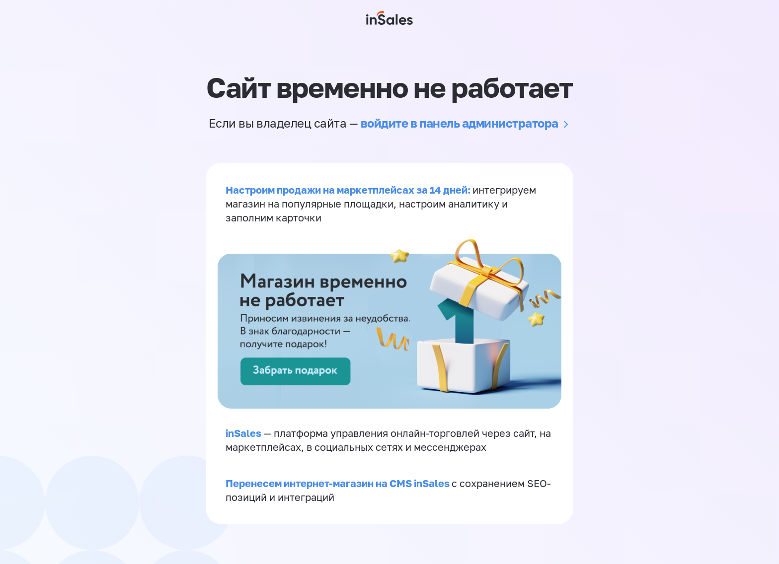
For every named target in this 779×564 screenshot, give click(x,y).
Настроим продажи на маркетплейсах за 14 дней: (349, 190)
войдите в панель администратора (459, 123)
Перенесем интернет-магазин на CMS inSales (339, 483)
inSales (243, 433)
